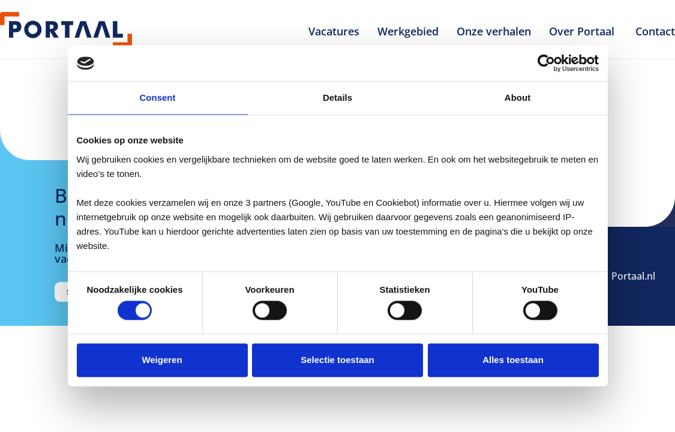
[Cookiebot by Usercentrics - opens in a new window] (546, 63)
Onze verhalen (494, 31)
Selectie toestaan (337, 360)
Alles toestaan (513, 360)
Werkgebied (408, 31)
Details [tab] (337, 97)
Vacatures (333, 31)
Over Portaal (583, 31)
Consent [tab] (158, 97)
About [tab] (517, 97)
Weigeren (162, 360)
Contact (655, 31)
